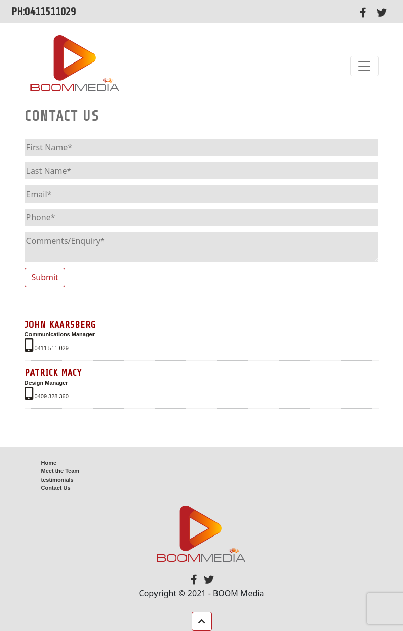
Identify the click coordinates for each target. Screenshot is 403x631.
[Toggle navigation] (364, 66)
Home (49, 463)
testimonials (57, 480)
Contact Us (56, 488)
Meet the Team (60, 471)
